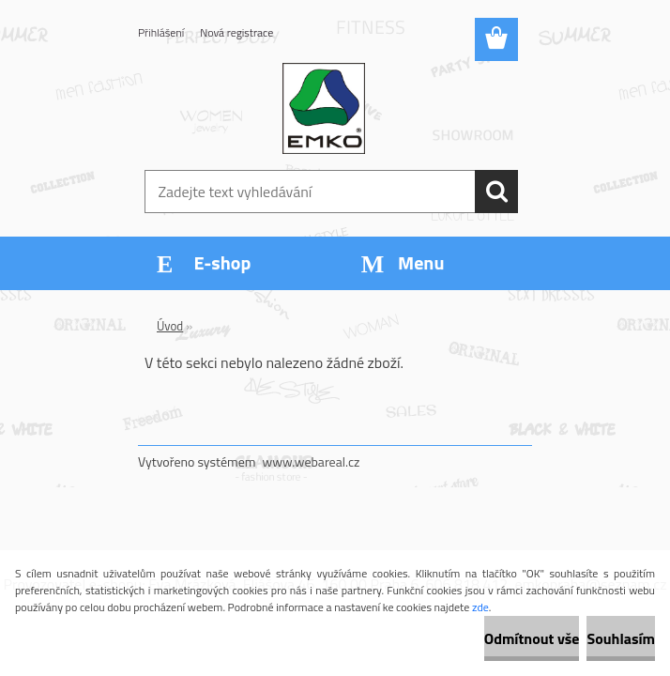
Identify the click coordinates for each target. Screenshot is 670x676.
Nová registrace (236, 32)
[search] (496, 191)
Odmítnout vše (532, 638)
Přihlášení (161, 32)
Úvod (170, 325)
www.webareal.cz (311, 461)
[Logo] (323, 109)
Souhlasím (620, 638)
